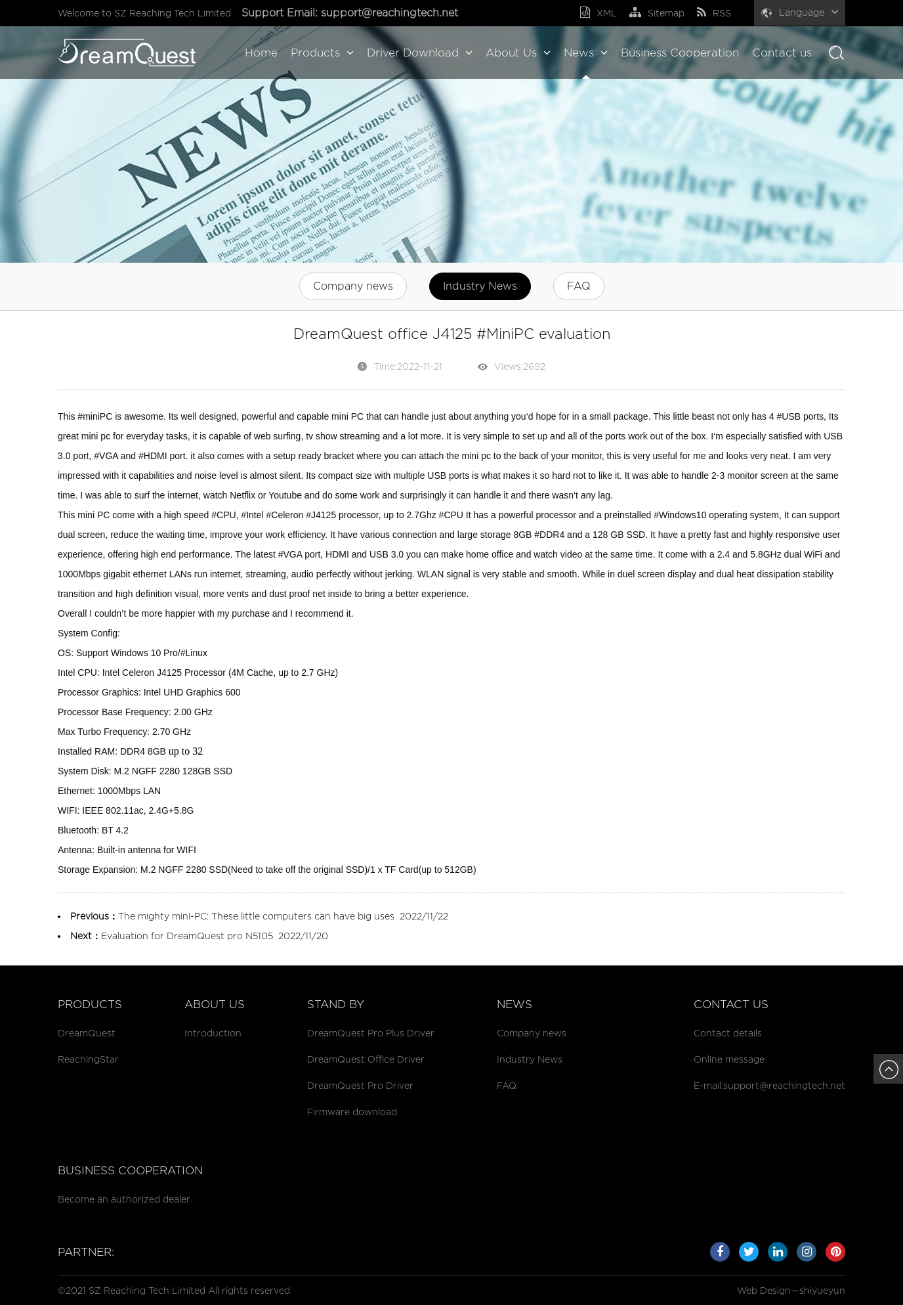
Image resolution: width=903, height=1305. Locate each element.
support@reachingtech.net (391, 12)
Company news (353, 286)
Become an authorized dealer (124, 1199)
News (586, 52)
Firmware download (352, 1112)
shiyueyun (822, 1290)
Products (322, 52)
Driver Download (419, 52)
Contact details (728, 1033)
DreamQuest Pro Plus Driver (370, 1033)
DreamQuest (87, 1033)
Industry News (480, 286)
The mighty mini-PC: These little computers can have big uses (256, 916)
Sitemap (656, 13)
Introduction (213, 1033)
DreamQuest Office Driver (366, 1059)
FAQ (579, 286)
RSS (714, 13)
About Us (518, 52)
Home (261, 52)
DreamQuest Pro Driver (360, 1085)
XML (598, 13)
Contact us (782, 52)
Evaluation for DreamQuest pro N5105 (187, 935)
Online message (729, 1059)
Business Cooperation (680, 52)
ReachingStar (88, 1059)
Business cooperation (130, 1170)
